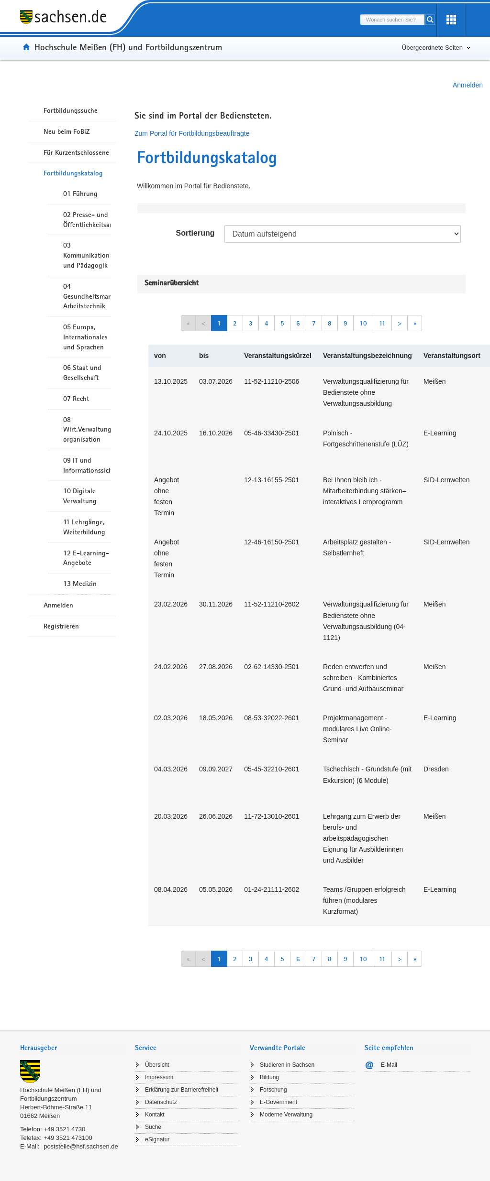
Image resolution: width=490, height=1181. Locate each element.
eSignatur (157, 1139)
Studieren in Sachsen (287, 1065)
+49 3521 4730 (64, 1129)
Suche (153, 1127)
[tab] (72, 1049)
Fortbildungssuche (71, 110)
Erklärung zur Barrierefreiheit (181, 1089)
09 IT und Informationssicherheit (87, 465)
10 (363, 323)
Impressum (159, 1077)
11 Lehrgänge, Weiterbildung (84, 527)
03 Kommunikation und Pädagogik (86, 255)
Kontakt (155, 1114)
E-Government (278, 1102)
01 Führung (80, 193)
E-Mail (389, 1065)
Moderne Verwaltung (286, 1114)
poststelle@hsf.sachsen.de (81, 1146)
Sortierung (195, 233)
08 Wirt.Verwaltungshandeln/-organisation (87, 429)
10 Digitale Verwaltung (80, 496)
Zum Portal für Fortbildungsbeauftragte (191, 133)
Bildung (269, 1077)
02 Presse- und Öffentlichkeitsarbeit (87, 219)
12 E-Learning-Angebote (86, 558)
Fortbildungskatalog (73, 173)
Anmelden (468, 85)
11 (382, 323)
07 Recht (76, 398)
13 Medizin (80, 583)
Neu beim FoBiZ (67, 131)
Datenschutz (161, 1102)
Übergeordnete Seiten (432, 47)
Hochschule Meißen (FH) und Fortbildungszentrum (128, 47)
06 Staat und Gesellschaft (82, 372)
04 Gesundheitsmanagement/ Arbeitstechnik (87, 296)
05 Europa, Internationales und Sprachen (85, 337)
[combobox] (392, 19)
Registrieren (61, 626)
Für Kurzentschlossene (76, 152)
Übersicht (157, 1065)
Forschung (273, 1089)
